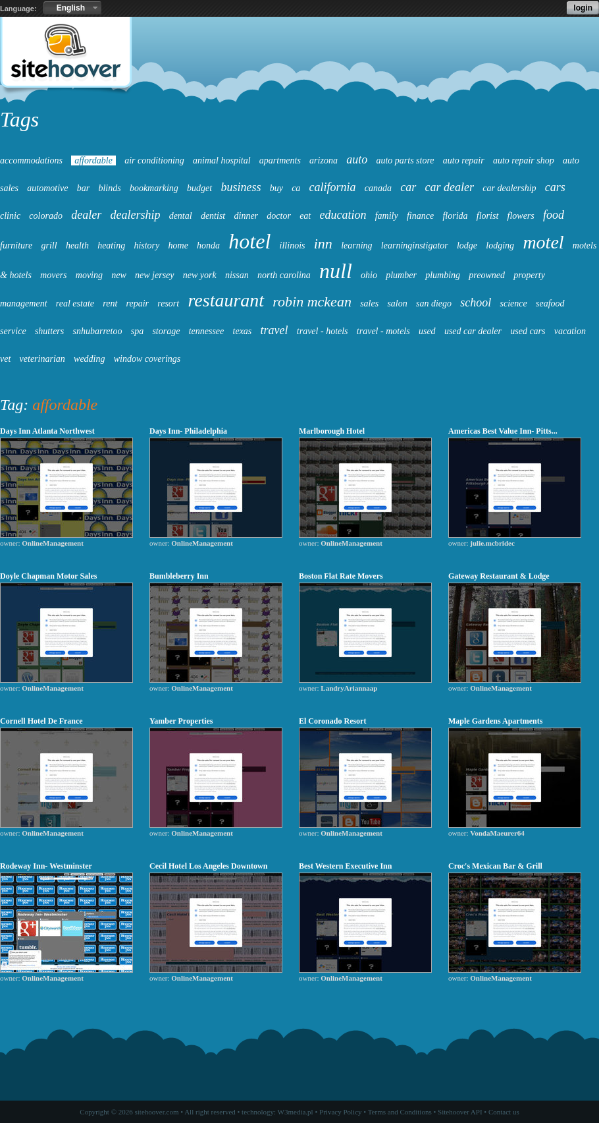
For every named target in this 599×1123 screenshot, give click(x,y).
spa (137, 331)
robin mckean (312, 301)
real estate (75, 303)
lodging (500, 245)
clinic (10, 216)
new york (200, 275)
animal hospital (222, 160)
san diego (434, 303)
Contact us (503, 1112)
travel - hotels (322, 331)
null (335, 271)
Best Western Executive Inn (345, 866)
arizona (323, 160)
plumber (401, 275)
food (553, 214)
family (386, 216)
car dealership (509, 188)
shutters (49, 331)
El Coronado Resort (332, 721)
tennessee (206, 331)
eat (305, 216)
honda (208, 245)
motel (543, 242)
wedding (89, 359)
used (427, 331)
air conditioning (154, 160)
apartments (280, 160)
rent (110, 303)
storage (166, 331)
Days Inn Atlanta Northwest (47, 431)
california (332, 187)
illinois (292, 245)
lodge (467, 245)
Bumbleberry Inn (179, 576)
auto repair (463, 160)
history (146, 245)
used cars (527, 331)
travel (274, 330)
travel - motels (383, 331)
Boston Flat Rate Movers (341, 576)
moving (89, 275)
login (582, 8)
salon (397, 303)
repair (137, 303)
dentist (213, 216)
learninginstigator (414, 245)
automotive (47, 188)
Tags (19, 119)
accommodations (31, 160)
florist (487, 216)
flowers (521, 216)
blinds (109, 188)
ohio (369, 275)
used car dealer (473, 331)
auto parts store (405, 160)
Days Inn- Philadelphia (188, 431)
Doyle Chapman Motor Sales (48, 576)
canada (378, 188)
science (513, 303)
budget (199, 188)
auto (356, 159)
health (77, 245)
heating (111, 245)
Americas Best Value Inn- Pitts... (503, 431)
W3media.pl (295, 1112)
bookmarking (154, 188)
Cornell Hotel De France (41, 721)
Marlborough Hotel (332, 431)
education (342, 214)
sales (369, 303)
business (241, 187)
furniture (16, 245)
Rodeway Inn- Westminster (46, 866)
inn (323, 243)
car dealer (449, 187)
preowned (487, 275)
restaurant (226, 300)
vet (5, 359)
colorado (46, 216)
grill (49, 245)
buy (276, 188)
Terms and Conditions (400, 1112)
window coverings (147, 359)
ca (296, 188)
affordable (93, 160)
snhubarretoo (97, 331)
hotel (249, 241)
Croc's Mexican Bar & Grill (495, 866)
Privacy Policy (340, 1112)
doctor (279, 216)
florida (454, 216)
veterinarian (42, 359)
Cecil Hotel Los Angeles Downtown (208, 866)
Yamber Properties (181, 721)
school (475, 302)
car (408, 187)
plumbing (442, 275)
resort (168, 303)
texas (242, 331)
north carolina (284, 275)
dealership (135, 214)
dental (180, 216)
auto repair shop (523, 160)
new (118, 275)
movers (53, 275)
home (178, 245)
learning (356, 245)
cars (555, 187)
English (71, 8)
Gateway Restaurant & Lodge (499, 576)
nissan (237, 275)
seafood (550, 303)
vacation (570, 331)
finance (420, 216)
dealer (86, 214)
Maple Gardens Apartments (495, 721)
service (13, 331)
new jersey (154, 275)
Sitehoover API (460, 1112)
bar (83, 188)
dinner (246, 216)
